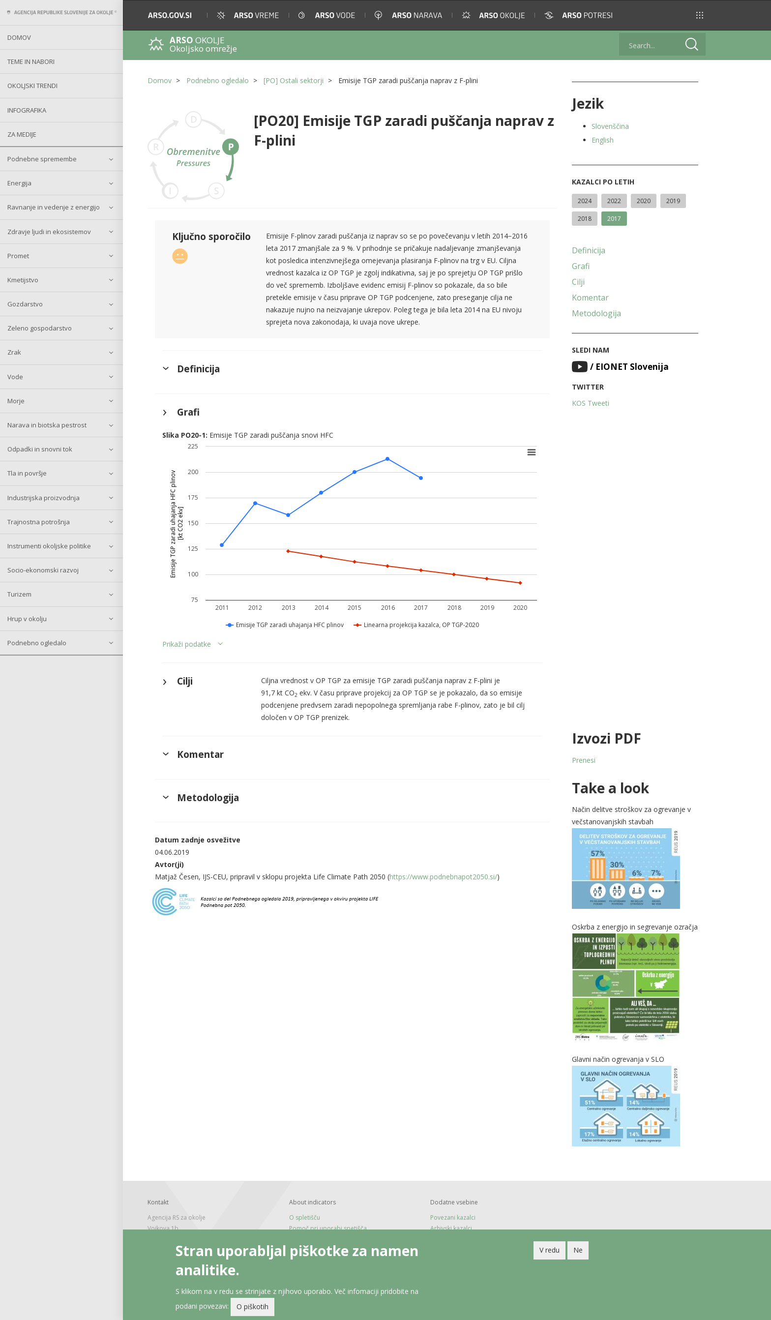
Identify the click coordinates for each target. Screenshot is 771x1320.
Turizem (19, 594)
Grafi (581, 266)
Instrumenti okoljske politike (49, 545)
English (603, 140)
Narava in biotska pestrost (47, 424)
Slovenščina (610, 126)
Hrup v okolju (27, 618)
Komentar (590, 297)
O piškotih (252, 1306)
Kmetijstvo (22, 279)
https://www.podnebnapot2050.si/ (443, 876)
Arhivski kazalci (451, 1228)
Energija (19, 183)
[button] (699, 15)
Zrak (14, 352)
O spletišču (304, 1217)
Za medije (21, 134)
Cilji (578, 281)
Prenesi (583, 760)
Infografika (26, 110)
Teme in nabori (31, 61)
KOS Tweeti (590, 403)
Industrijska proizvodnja (43, 497)
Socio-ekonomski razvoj (43, 570)
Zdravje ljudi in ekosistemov (49, 231)
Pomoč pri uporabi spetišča (328, 1228)
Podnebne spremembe (42, 158)
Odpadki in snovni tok (39, 449)
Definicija (588, 250)
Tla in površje (27, 473)
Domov (19, 37)
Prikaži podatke (186, 644)
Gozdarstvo (25, 304)
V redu (549, 1250)
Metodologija (596, 313)
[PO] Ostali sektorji (294, 80)
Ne (578, 1250)
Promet (18, 255)
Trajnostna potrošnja (38, 521)
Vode (15, 376)
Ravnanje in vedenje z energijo (53, 207)
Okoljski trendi (32, 85)
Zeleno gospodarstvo (39, 328)
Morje (16, 400)
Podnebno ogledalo (36, 642)
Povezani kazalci (452, 1217)
